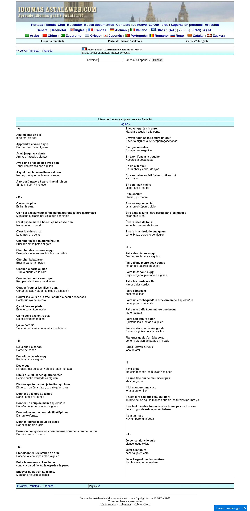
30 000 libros (159, 25)
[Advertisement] (125, 89)
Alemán (121, 30)
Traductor (58, 30)
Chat (61, 25)
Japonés (115, 35)
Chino (52, 35)
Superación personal (187, 25)
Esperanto (73, 35)
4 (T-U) (208, 30)
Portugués (138, 35)
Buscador (74, 25)
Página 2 (124, 124)
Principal (34, 50)
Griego (95, 35)
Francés (97, 30)
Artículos (212, 25)
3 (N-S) (196, 30)
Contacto (123, 25)
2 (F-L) (183, 30)
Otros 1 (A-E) (163, 30)
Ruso (179, 35)
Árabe (34, 35)
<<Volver (21, 50)
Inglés (80, 30)
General (42, 30)
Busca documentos (99, 25)
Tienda (50, 25)
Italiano (139, 30)
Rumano (161, 35)
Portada (37, 25)
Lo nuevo (139, 25)
